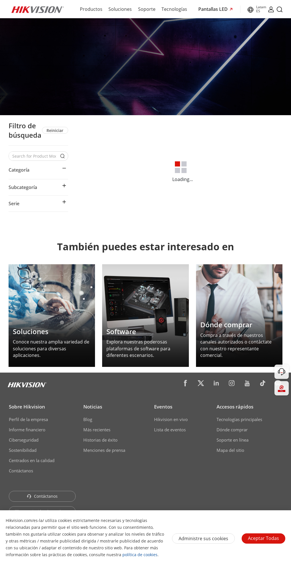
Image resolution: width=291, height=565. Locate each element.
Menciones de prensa (104, 450)
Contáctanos (21, 470)
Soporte (146, 9)
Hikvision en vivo (171, 419)
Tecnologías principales (239, 419)
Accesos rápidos (235, 406)
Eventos (163, 406)
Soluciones (120, 9)
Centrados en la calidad (31, 460)
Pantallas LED (213, 9)
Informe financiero (27, 429)
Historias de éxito (100, 440)
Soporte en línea (232, 440)
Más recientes (96, 429)
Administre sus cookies (203, 538)
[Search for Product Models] (34, 156)
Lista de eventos (170, 429)
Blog (87, 419)
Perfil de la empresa (28, 419)
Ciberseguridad (24, 440)
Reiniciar (55, 130)
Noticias (92, 406)
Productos (91, 9)
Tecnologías (174, 9)
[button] (38, 170)
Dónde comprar (232, 429)
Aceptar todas (263, 538)
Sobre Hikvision (27, 406)
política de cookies (139, 554)
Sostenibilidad (23, 450)
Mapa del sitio (230, 450)
